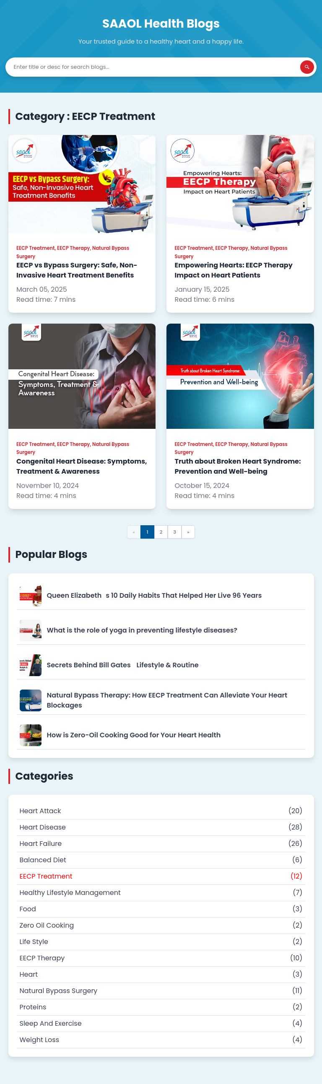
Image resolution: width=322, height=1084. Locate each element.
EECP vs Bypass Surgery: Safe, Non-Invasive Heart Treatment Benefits (77, 270)
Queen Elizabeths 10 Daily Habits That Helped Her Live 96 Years (154, 595)
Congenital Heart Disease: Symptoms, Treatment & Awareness (81, 466)
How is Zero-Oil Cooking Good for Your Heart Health (134, 735)
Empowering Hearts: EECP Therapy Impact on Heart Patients (234, 270)
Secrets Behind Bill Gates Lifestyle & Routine (123, 665)
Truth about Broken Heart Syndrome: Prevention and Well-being (238, 466)
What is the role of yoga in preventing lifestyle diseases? (142, 630)
